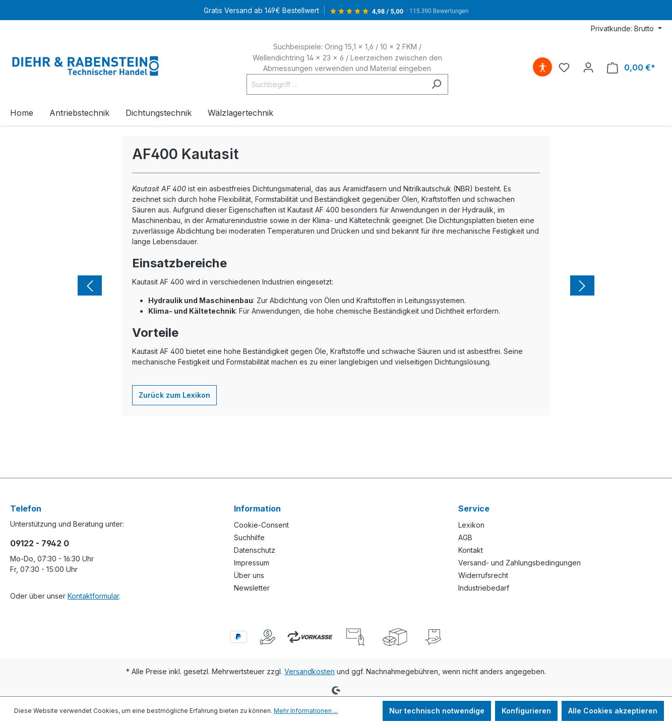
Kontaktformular (93, 596)
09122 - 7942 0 (39, 543)
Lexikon (471, 525)
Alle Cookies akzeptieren (612, 710)
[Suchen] (436, 84)
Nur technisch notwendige (436, 710)
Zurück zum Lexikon (174, 395)
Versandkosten (309, 671)
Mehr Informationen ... (306, 710)
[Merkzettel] (564, 67)
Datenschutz (254, 550)
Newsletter (252, 588)
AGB (465, 537)
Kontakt (470, 550)
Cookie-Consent (261, 525)
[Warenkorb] (631, 67)
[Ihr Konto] (588, 67)
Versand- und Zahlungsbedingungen (519, 562)
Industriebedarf (483, 588)
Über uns (249, 575)
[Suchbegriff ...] (336, 84)
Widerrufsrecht (483, 575)
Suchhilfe (249, 537)
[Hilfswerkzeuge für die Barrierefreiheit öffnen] (542, 67)
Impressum (251, 562)
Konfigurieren (526, 710)
